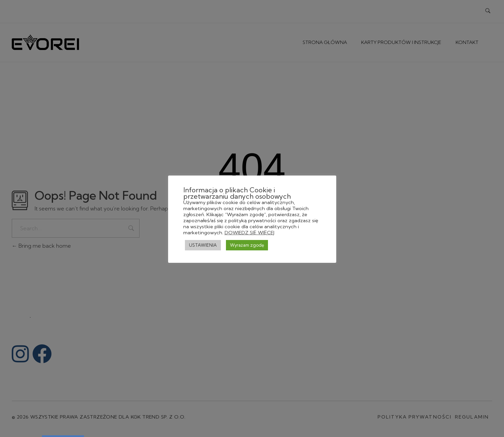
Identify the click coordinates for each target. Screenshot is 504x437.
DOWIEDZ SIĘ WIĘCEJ (249, 233)
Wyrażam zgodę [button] (247, 245)
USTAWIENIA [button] (203, 245)
